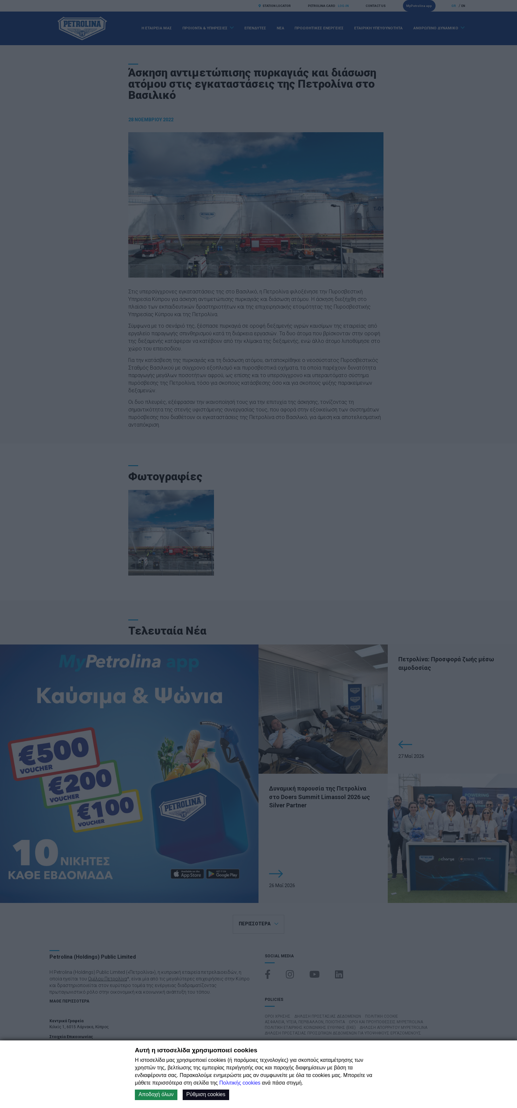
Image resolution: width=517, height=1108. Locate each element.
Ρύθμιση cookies (206, 1094)
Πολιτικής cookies (239, 1083)
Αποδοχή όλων (155, 1094)
